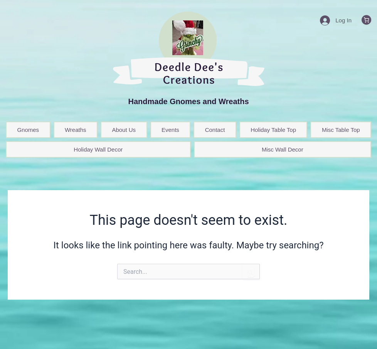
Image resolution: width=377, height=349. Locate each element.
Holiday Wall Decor (98, 149)
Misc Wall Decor (282, 149)
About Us (124, 129)
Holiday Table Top (273, 129)
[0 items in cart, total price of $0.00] (366, 20)
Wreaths (75, 129)
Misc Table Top (341, 129)
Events (170, 129)
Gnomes (28, 129)
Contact (215, 129)
